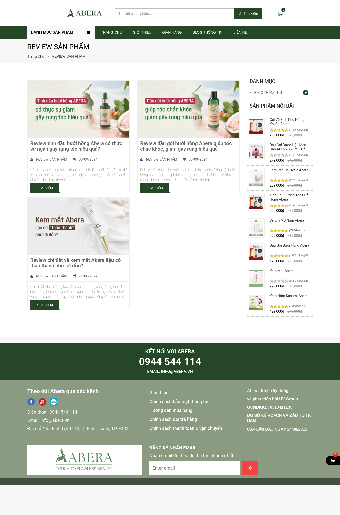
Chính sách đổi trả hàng (173, 419)
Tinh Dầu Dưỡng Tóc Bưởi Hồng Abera (289, 197)
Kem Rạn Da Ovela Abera (289, 170)
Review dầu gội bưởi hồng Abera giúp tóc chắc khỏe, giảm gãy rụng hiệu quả (186, 146)
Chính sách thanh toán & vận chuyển (185, 428)
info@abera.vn (177, 371)
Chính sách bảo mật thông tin (178, 401)
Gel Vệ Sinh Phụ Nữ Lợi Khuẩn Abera (287, 122)
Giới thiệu (159, 392)
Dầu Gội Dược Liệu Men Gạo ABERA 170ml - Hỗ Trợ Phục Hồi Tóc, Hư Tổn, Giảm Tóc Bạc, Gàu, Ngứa (290, 147)
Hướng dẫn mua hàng (171, 410)
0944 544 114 (170, 362)
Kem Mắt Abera (282, 271)
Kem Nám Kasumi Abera (289, 296)
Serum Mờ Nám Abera (287, 220)
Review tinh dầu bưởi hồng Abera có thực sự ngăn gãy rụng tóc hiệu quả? (76, 146)
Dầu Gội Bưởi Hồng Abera (289, 245)
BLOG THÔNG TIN (266, 93)
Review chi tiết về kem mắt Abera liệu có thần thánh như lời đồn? (75, 263)
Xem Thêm (45, 188)
